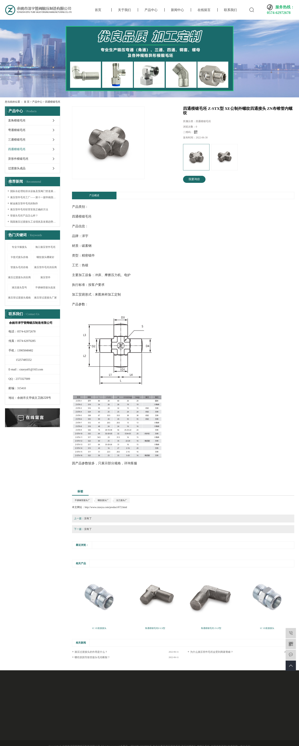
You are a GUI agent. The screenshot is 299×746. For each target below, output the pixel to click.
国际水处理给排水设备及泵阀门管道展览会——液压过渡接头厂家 (33, 191)
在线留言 (204, 10)
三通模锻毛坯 (17, 139)
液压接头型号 (19, 287)
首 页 (27, 101)
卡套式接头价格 (19, 257)
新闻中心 (177, 10)
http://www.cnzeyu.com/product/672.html (106, 507)
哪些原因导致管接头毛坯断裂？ (92, 657)
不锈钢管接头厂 (82, 500)
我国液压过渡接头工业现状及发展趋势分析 (33, 221)
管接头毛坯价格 (19, 267)
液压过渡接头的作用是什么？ (91, 652)
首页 (98, 10)
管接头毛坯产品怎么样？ (24, 215)
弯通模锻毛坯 (17, 130)
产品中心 (151, 10)
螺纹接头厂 (103, 500)
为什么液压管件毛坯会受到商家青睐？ (211, 652)
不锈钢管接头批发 (45, 287)
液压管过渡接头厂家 (45, 297)
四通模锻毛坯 (52, 101)
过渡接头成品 (17, 168)
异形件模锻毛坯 (18, 158)
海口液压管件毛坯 (45, 247)
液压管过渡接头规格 (19, 297)
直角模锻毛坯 (17, 120)
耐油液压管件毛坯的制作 (24, 203)
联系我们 (230, 10)
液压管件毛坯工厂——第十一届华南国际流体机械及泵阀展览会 (33, 197)
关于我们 (124, 10)
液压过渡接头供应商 (19, 277)
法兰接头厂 (121, 500)
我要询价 (194, 179)
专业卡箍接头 (19, 247)
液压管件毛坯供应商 (45, 267)
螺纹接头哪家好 (45, 257)
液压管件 (45, 277)
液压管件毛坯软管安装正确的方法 (29, 209)
